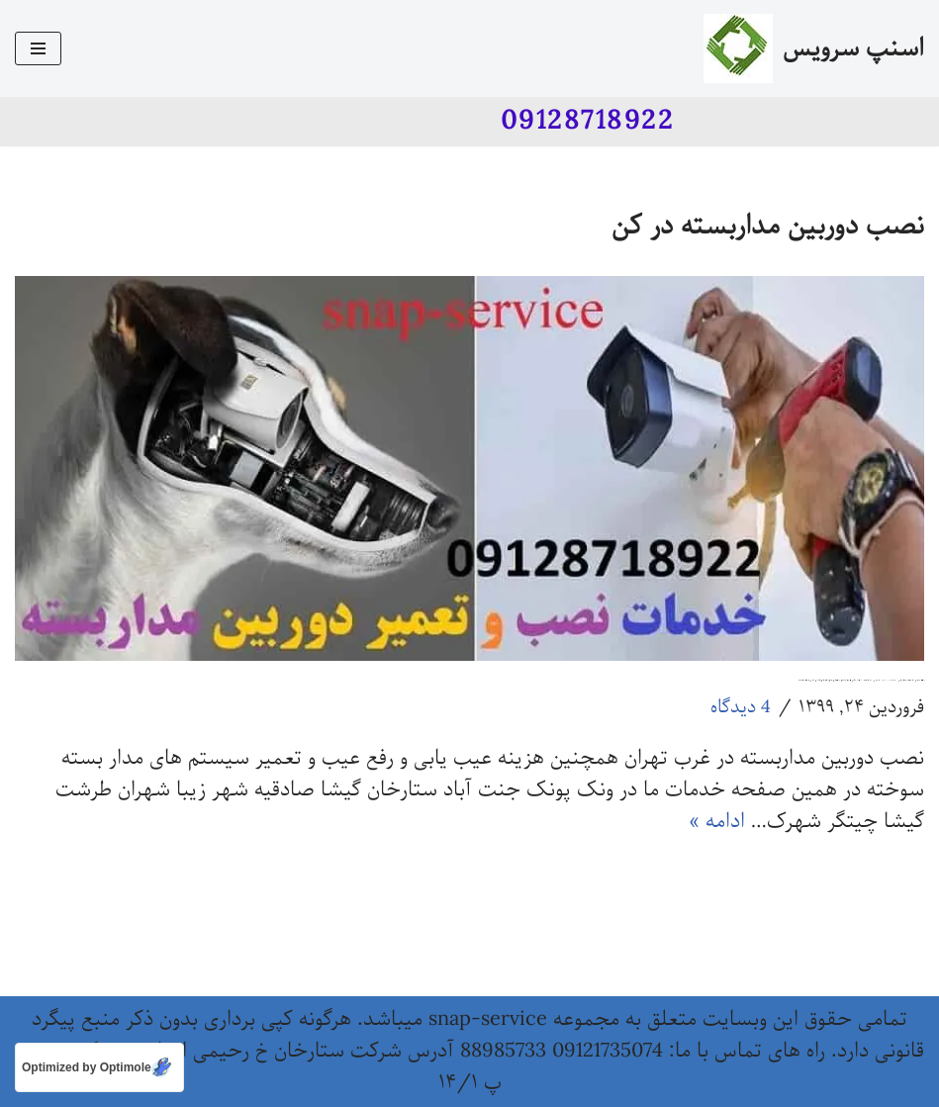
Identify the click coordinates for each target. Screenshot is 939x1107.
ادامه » (717, 821)
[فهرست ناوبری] (38, 48)
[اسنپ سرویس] (814, 48)
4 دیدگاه (740, 707)
